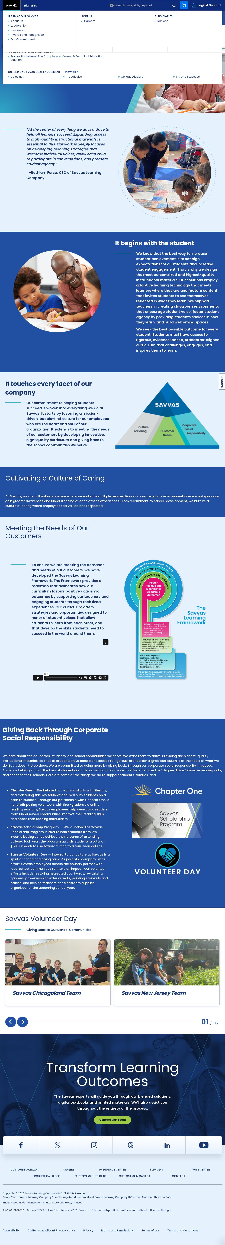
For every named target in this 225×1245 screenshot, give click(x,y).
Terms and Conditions (182, 1230)
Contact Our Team (112, 1120)
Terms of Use (150, 1230)
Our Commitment (50, 31)
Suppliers (156, 1169)
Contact (207, 17)
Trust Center (200, 1169)
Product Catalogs (46, 1176)
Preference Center (112, 1169)
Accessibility (11, 1230)
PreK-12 (11, 6)
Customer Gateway (25, 1169)
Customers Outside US (91, 1176)
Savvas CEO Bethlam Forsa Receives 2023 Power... (57, 1210)
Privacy (88, 1230)
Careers (68, 1169)
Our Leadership (100, 1210)
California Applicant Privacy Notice (51, 1230)
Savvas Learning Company (18, 31)
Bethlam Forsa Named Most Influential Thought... (143, 1210)
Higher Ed (30, 6)
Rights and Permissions (117, 1230)
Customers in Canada (134, 1176)
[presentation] (10, 1022)
